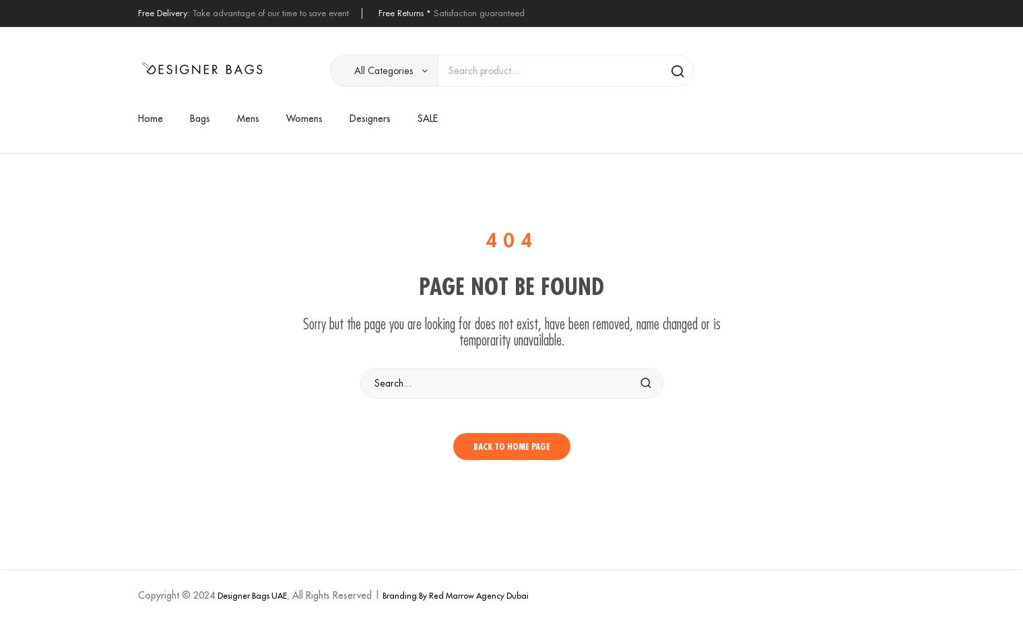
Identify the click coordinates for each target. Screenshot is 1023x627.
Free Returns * (404, 13)
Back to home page (511, 453)
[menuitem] (157, 118)
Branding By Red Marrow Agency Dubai (456, 602)
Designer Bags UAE (252, 602)
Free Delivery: (164, 13)
